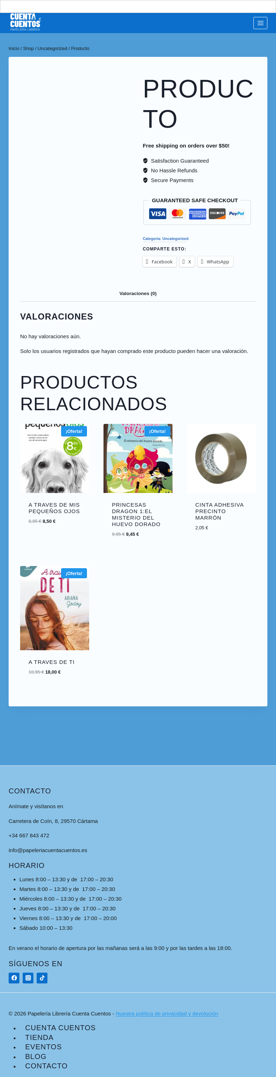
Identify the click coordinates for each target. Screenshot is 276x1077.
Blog (36, 1056)
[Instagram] (28, 978)
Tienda (39, 1037)
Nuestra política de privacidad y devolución (167, 1013)
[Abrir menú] (260, 23)
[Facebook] (14, 978)
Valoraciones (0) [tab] (138, 293)
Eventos (43, 1047)
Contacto (46, 1066)
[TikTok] (42, 978)
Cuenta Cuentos (60, 1028)
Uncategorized (175, 238)
